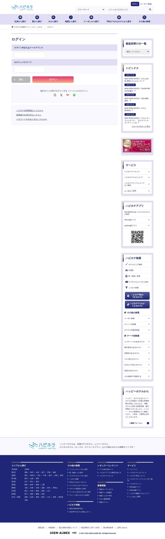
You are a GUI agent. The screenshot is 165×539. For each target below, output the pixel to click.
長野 (37, 478)
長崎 (37, 497)
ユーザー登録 (146, 4)
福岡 (26, 497)
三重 (43, 485)
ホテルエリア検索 (133, 264)
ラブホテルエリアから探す (137, 282)
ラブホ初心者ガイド (105, 469)
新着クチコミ (103, 502)
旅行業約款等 (108, 528)
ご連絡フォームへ (135, 423)
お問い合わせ (122, 528)
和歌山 (55, 488)
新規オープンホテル (105, 489)
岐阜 (31, 485)
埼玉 (38, 475)
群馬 (61, 475)
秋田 (31, 472)
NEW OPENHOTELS (75, 509)
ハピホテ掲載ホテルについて (138, 493)
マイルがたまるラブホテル (77, 485)
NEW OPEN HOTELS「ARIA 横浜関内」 (137, 97)
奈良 (48, 488)
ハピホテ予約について (136, 476)
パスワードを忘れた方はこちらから (31, 119)
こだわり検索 (132, 288)
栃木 (50, 475)
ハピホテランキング (137, 172)
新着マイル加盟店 (104, 492)
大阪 (26, 488)
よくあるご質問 (137, 191)
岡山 (26, 491)
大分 (48, 497)
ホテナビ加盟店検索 (137, 330)
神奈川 (32, 475)
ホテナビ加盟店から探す (76, 489)
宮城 (48, 472)
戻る (18, 79)
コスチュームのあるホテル (137, 342)
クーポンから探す (91, 19)
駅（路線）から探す (75, 472)
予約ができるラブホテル (76, 482)
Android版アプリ (137, 226)
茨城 (55, 475)
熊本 (43, 497)
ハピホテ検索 (133, 258)
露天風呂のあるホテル (137, 347)
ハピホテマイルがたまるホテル (135, 304)
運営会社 (41, 528)
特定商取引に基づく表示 (90, 528)
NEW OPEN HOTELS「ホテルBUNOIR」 (135, 107)
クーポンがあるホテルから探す (79, 492)
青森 (26, 472)
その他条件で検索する (137, 376)
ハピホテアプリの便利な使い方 (109, 472)
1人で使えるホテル (137, 359)
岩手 (43, 472)
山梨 (31, 478)
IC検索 (129, 270)
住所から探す (20, 19)
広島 (31, 491)
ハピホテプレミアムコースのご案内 (137, 184)
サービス (131, 165)
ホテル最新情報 (103, 499)
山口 (48, 491)
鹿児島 (61, 497)
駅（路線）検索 (132, 276)
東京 (26, 475)
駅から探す (37, 19)
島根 (43, 491)
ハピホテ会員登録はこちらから (29, 110)
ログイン (53, 79)
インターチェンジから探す (77, 469)
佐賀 (31, 497)
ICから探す (53, 19)
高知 (43, 494)
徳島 (31, 494)
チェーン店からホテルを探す (78, 495)
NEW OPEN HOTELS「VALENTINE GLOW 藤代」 (137, 88)
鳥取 (37, 491)
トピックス (132, 68)
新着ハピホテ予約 (104, 496)
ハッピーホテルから (137, 391)
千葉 (44, 475)
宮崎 (54, 497)
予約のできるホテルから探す (118, 19)
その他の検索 (144, 19)
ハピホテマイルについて (137, 177)
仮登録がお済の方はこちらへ (28, 115)
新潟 (26, 478)
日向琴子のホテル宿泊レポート (79, 512)
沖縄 (26, 500)
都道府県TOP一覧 (136, 43)
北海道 (26, 469)
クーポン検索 (137, 318)
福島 (54, 472)
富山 (31, 481)
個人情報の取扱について (68, 528)
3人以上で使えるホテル (137, 365)
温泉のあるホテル (137, 371)
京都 (37, 488)
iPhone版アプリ (137, 220)
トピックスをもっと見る (141, 126)
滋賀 (43, 488)
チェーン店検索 (137, 324)
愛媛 (37, 494)
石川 (26, 481)
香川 (26, 494)
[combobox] (127, 9)
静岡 (37, 485)
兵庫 (31, 488)
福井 (37, 481)
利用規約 (51, 528)
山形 (37, 472)
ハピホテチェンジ (134, 484)
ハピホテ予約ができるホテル (135, 296)
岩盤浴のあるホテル (137, 353)
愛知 (26, 485)
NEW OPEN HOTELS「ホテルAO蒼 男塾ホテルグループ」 (136, 78)
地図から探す (71, 19)
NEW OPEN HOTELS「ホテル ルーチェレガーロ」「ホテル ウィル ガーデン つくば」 (137, 118)
